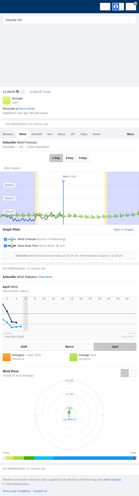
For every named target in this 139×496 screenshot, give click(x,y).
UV (73, 134)
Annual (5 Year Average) (18, 375)
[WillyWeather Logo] (10, 6)
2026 (24, 346)
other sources (112, 479)
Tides (84, 134)
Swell (96, 134)
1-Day (56, 158)
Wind (22, 134)
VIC (21, 147)
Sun (50, 134)
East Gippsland (38, 147)
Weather (8, 134)
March (69, 346)
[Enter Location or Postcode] (69, 20)
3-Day (69, 158)
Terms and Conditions (16, 491)
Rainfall (37, 134)
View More (45, 277)
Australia (9, 147)
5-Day (83, 158)
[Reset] (124, 20)
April (115, 346)
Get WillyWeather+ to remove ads (26, 124)
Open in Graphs (124, 229)
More (130, 134)
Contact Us (40, 491)
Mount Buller (27, 108)
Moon (62, 134)
